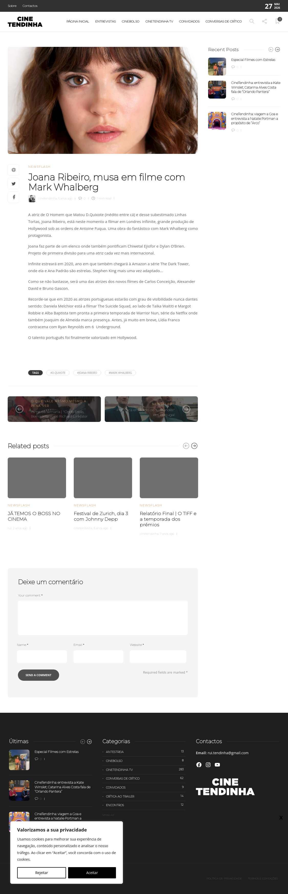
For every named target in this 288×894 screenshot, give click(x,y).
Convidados (189, 21)
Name (22, 645)
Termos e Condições (263, 878)
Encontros (146, 805)
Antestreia (146, 752)
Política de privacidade (224, 878)
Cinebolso (130, 21)
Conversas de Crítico (224, 21)
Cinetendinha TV (159, 21)
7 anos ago (167, 534)
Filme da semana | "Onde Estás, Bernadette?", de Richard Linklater (59, 414)
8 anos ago (101, 528)
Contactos (30, 6)
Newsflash (39, 166)
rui (10, 528)
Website (137, 645)
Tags (35, 373)
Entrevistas (105, 21)
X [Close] (281, 107)
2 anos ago (20, 528)
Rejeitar (41, 872)
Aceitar (92, 872)
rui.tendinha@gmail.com (228, 752)
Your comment (30, 595)
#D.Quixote (58, 373)
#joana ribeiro (87, 373)
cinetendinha (47, 198)
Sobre (12, 6)
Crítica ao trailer (146, 796)
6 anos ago (65, 198)
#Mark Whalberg (120, 373)
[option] (37, 493)
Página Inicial (78, 21)
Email (78, 645)
